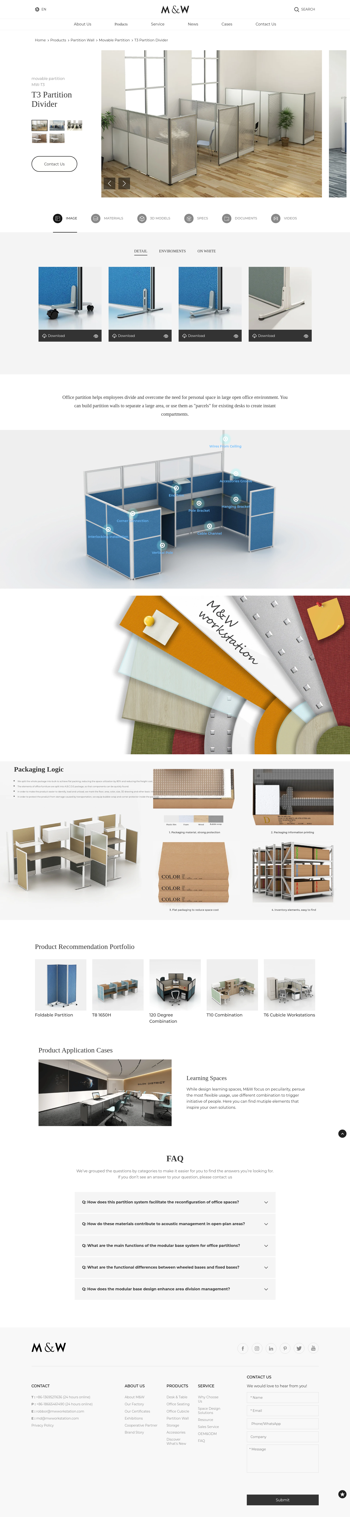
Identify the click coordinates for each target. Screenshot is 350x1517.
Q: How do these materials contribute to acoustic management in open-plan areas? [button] (175, 1224)
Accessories (175, 1432)
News (193, 24)
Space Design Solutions (209, 1410)
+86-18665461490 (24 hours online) (64, 1404)
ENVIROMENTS (172, 251)
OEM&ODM (207, 1434)
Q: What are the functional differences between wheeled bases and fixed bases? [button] (175, 1267)
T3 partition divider (151, 40)
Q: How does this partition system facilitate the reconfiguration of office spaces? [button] (175, 1202)
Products (121, 24)
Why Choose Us (208, 1399)
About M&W (135, 1397)
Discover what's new (176, 1441)
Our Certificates (137, 1411)
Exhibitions (134, 1418)
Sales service (208, 1427)
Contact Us (266, 24)
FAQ (201, 1441)
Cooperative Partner (141, 1425)
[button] (109, 183)
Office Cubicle (177, 1411)
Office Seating (178, 1404)
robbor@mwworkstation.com (60, 1411)
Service (158, 24)
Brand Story (134, 1432)
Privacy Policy (43, 1425)
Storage (172, 1425)
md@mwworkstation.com (57, 1418)
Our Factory (134, 1404)
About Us (82, 24)
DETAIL (140, 251)
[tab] (175, 1202)
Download (53, 336)
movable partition (114, 40)
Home (40, 40)
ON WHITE (207, 251)
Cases (227, 24)
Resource (205, 1420)
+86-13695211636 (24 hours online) (63, 1397)
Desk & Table (176, 1397)
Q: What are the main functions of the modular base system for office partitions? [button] (175, 1245)
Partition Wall (82, 40)
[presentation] (282, 1485)
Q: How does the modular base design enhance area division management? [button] (175, 1289)
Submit (283, 1500)
